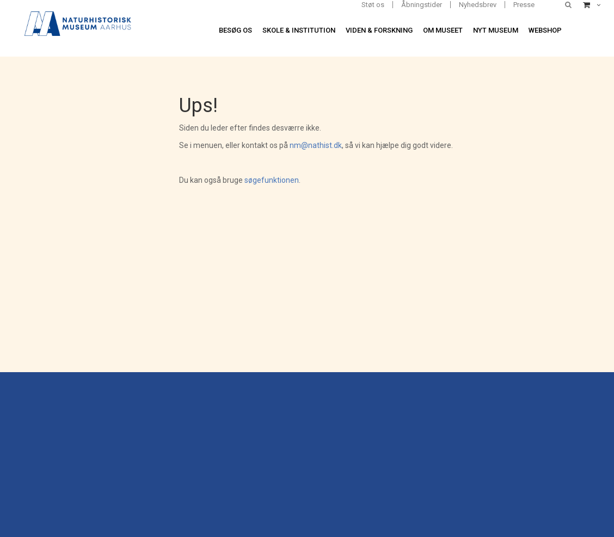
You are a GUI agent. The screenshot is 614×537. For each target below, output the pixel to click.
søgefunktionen (271, 180)
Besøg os (235, 30)
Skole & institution (298, 30)
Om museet (443, 30)
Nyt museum (495, 30)
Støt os (372, 5)
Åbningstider (421, 5)
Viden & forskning (379, 30)
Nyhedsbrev (477, 5)
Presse (524, 5)
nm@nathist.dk (316, 145)
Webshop (545, 30)
